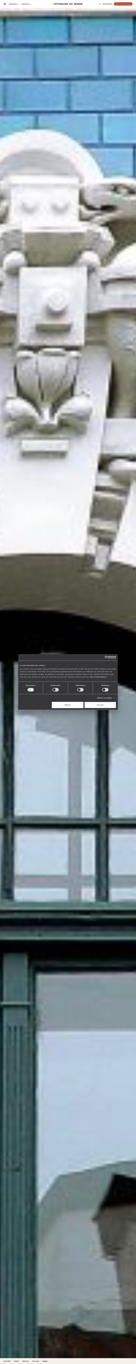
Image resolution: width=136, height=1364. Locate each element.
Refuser (68, 705)
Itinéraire (26, 1361)
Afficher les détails (104, 698)
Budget (45, 1361)
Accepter (100, 705)
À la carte (35, 1361)
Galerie (16, 1361)
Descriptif (7, 1361)
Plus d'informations (98, 677)
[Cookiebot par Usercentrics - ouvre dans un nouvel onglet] (106, 657)
